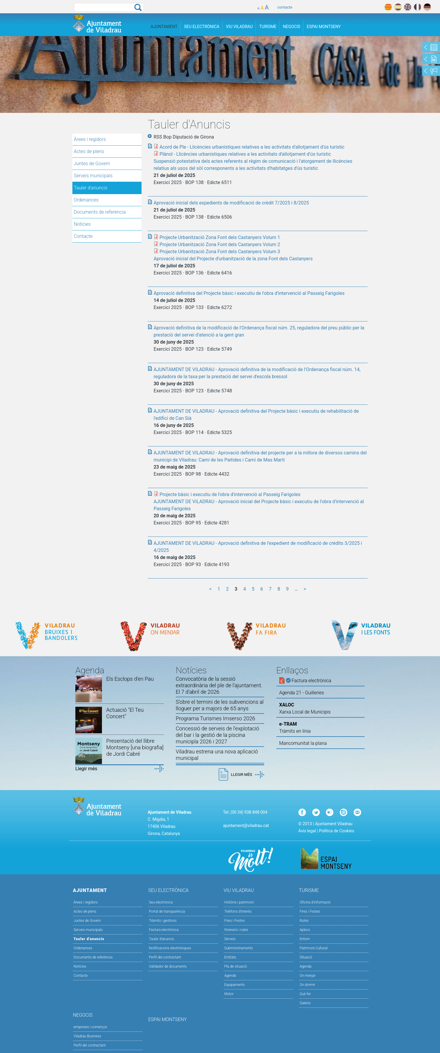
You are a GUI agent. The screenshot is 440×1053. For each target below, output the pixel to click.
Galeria (305, 1003)
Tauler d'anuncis (90, 188)
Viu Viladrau (239, 26)
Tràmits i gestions (163, 921)
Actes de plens (89, 151)
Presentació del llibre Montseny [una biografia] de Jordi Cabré (135, 747)
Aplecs (305, 930)
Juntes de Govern (92, 163)
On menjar (308, 976)
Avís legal (307, 830)
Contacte (83, 236)
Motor (229, 994)
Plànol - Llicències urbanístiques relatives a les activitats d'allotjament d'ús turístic (245, 154)
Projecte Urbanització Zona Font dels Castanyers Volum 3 (220, 251)
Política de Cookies (336, 830)
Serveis (230, 939)
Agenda (230, 976)
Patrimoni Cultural (313, 948)
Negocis (291, 26)
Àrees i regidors (90, 139)
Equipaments (234, 985)
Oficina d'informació (315, 902)
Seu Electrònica (202, 26)
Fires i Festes (234, 921)
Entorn (305, 939)
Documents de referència (100, 212)
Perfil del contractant (165, 957)
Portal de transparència (167, 911)
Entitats (230, 957)
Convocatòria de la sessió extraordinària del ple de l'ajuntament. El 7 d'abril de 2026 (219, 685)
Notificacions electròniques (170, 948)
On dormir (307, 985)
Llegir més (86, 768)
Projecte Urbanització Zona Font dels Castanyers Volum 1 (220, 237)
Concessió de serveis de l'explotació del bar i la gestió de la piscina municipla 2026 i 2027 (217, 735)
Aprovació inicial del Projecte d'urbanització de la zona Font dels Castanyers (233, 258)
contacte (285, 7)
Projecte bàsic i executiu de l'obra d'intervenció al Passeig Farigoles (230, 494)
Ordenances (86, 200)
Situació (306, 957)
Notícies (82, 224)
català (388, 7)
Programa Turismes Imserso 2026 (215, 718)
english (407, 7)
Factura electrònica (163, 930)
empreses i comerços (90, 1027)
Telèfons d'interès (237, 911)
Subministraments (238, 948)
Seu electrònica (161, 902)
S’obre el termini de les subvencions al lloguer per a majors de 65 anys (220, 705)
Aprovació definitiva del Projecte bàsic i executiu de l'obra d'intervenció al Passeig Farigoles (249, 293)
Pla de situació (235, 966)
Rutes (304, 921)
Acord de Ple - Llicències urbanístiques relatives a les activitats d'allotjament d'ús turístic (252, 147)
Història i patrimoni (239, 902)
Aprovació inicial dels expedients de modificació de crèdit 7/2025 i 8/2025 (231, 203)
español (397, 7)
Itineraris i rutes (236, 930)
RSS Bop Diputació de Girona (184, 137)
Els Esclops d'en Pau (130, 679)
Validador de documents (168, 966)
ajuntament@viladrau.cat (246, 825)
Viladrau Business (87, 1036)
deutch (427, 7)
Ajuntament (164, 26)
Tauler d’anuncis (161, 939)
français (417, 7)
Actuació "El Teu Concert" (125, 713)
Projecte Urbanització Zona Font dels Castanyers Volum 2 (220, 244)
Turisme (267, 26)
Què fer (305, 994)
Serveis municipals (93, 175)
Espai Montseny (324, 26)
